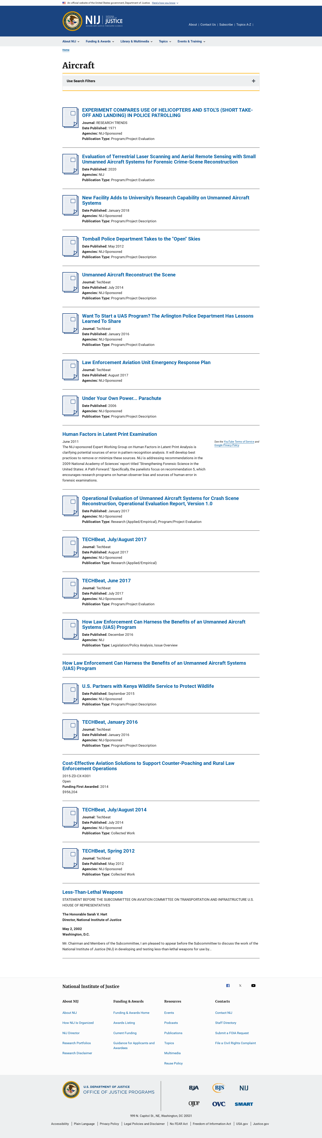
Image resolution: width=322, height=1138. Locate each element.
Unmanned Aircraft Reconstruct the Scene (129, 275)
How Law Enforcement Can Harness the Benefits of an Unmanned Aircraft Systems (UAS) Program (163, 624)
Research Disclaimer (77, 1053)
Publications (173, 1033)
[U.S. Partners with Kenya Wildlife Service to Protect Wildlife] (70, 703)
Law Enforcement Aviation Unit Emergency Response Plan (146, 362)
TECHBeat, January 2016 (110, 722)
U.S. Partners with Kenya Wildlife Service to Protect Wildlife (148, 686)
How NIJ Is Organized (78, 1023)
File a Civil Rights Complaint (235, 1043)
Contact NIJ (223, 1013)
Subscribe (226, 24)
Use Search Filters (81, 81)
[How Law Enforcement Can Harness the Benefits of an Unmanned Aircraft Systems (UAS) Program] (70, 638)
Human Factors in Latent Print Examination (109, 434)
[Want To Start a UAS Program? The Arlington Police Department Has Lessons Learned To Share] (70, 332)
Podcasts (171, 1023)
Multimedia (172, 1053)
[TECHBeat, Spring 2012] (70, 867)
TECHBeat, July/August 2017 (114, 539)
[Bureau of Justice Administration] (194, 1091)
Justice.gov (261, 1124)
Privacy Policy (109, 1124)
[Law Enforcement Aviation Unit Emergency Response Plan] (70, 379)
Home (65, 49)
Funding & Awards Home (131, 1013)
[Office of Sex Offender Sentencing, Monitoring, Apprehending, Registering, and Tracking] (244, 1106)
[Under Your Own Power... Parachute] (70, 415)
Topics (169, 1043)
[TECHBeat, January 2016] (70, 739)
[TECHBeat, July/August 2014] (70, 826)
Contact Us (208, 24)
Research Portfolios (76, 1043)
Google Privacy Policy (226, 445)
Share (259, 27)
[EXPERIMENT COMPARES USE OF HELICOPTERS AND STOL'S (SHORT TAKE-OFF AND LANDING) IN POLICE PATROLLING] (70, 127)
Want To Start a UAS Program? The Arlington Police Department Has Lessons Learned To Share (167, 318)
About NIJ (69, 1013)
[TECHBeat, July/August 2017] (70, 556)
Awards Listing (124, 1023)
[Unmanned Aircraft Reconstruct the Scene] (70, 291)
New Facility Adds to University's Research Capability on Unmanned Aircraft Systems (165, 200)
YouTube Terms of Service (239, 441)
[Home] (104, 21)
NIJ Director (70, 1033)
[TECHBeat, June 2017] (70, 597)
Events (169, 1013)
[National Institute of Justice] (244, 1091)
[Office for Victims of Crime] (218, 1107)
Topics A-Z (243, 24)
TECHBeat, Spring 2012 (108, 851)
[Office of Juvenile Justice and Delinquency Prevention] (194, 1107)
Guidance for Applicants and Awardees (134, 1045)
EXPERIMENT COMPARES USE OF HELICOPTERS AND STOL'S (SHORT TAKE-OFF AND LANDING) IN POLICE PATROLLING (167, 112)
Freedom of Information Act (212, 1124)
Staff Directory (225, 1023)
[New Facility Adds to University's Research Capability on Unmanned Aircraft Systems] (70, 214)
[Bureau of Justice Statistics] (219, 1093)
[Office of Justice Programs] (72, 21)
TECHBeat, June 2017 (106, 581)
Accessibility (60, 1124)
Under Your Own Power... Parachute (121, 398)
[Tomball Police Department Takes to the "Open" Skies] (70, 255)
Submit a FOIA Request (232, 1033)
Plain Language (84, 1124)
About (193, 24)
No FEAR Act (179, 1124)
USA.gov (242, 1124)
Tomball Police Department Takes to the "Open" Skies (141, 239)
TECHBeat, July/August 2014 (114, 810)
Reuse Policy (173, 1063)
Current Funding (125, 1033)
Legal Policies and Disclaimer (144, 1124)
